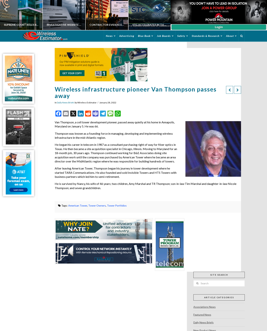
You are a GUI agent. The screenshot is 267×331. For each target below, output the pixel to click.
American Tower (77, 205)
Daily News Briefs (65, 102)
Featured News (202, 314)
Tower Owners (97, 205)
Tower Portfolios (117, 205)
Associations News (204, 306)
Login (219, 27)
